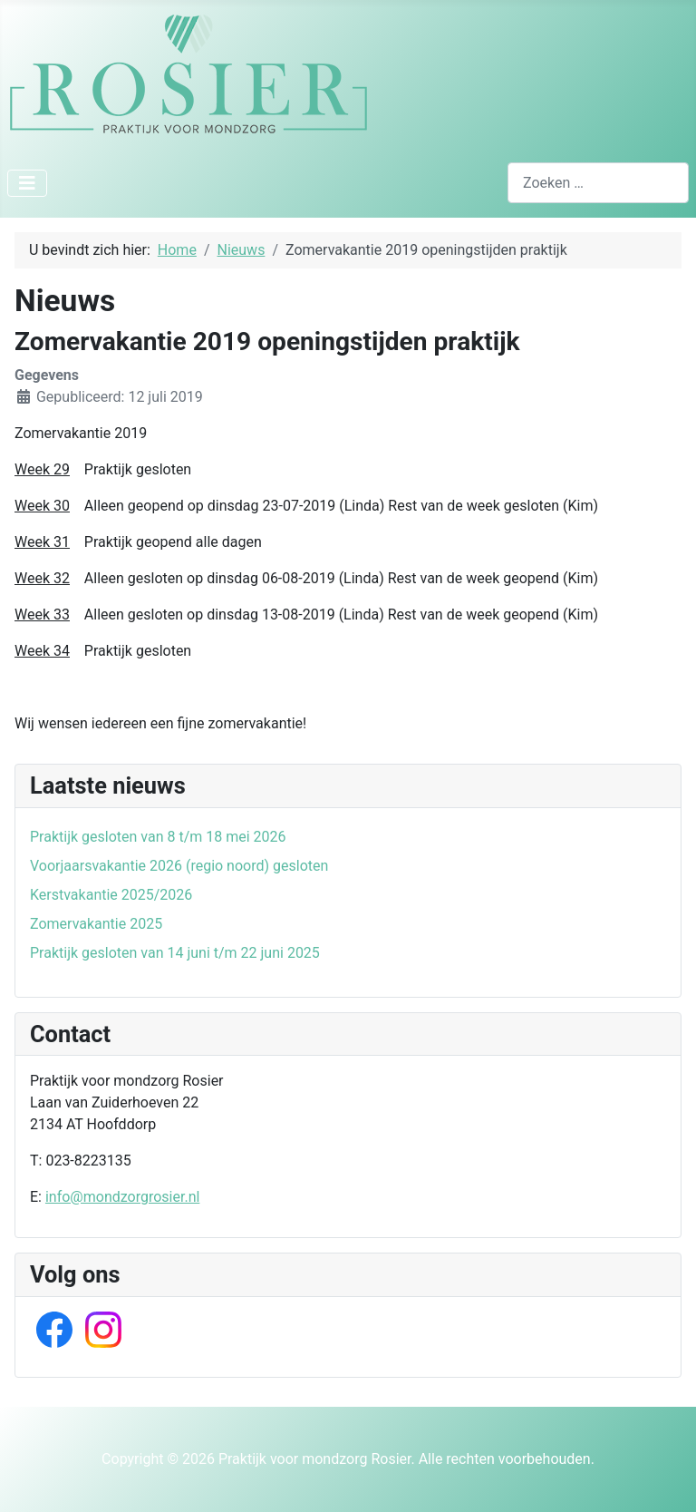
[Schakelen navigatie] (27, 183)
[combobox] (598, 182)
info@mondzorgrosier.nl (122, 1196)
